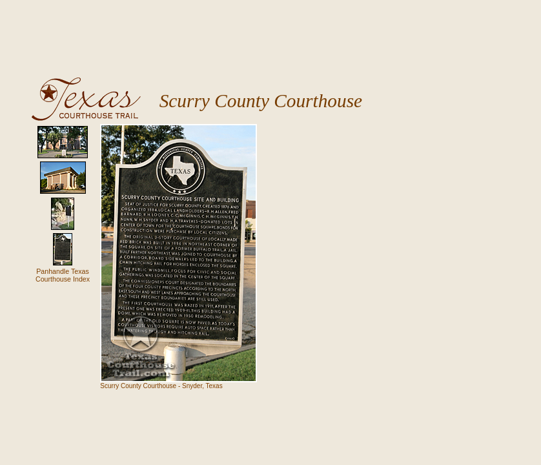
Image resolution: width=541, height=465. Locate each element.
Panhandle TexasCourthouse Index (63, 275)
